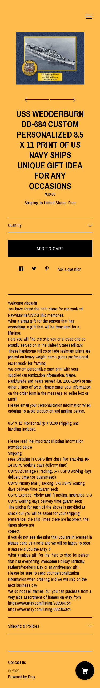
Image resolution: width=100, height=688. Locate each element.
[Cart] (84, 670)
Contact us (17, 662)
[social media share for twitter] (34, 267)
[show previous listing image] (38, 98)
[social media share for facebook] (21, 267)
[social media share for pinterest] (47, 267)
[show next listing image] (62, 98)
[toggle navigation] (89, 16)
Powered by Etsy (21, 677)
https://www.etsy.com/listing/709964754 (39, 603)
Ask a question (69, 269)
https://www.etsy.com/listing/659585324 (39, 609)
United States (55, 203)
